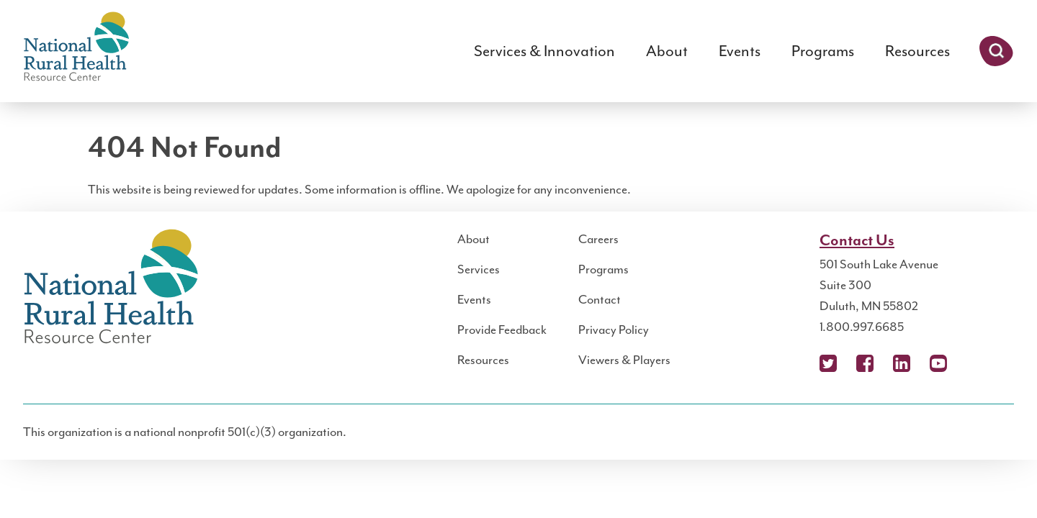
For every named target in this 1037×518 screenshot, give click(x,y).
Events (739, 51)
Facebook (865, 363)
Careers (598, 239)
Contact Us (857, 241)
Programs (822, 51)
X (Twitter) (828, 363)
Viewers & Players (624, 360)
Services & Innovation (544, 51)
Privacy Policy (613, 329)
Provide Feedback (502, 329)
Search (996, 51)
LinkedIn (901, 363)
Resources (917, 51)
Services (478, 269)
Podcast (975, 363)
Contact (599, 299)
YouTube (938, 363)
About (667, 51)
